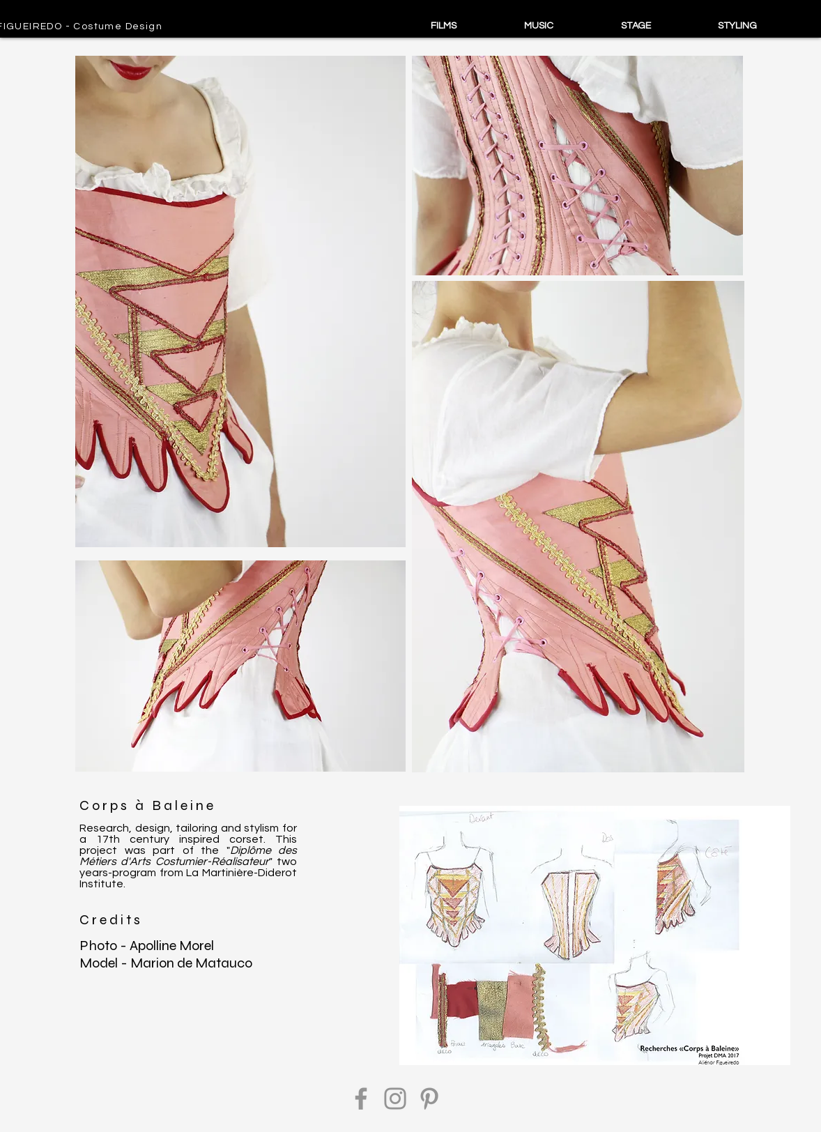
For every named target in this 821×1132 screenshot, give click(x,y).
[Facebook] (361, 1098)
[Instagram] (395, 1098)
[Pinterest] (429, 1098)
